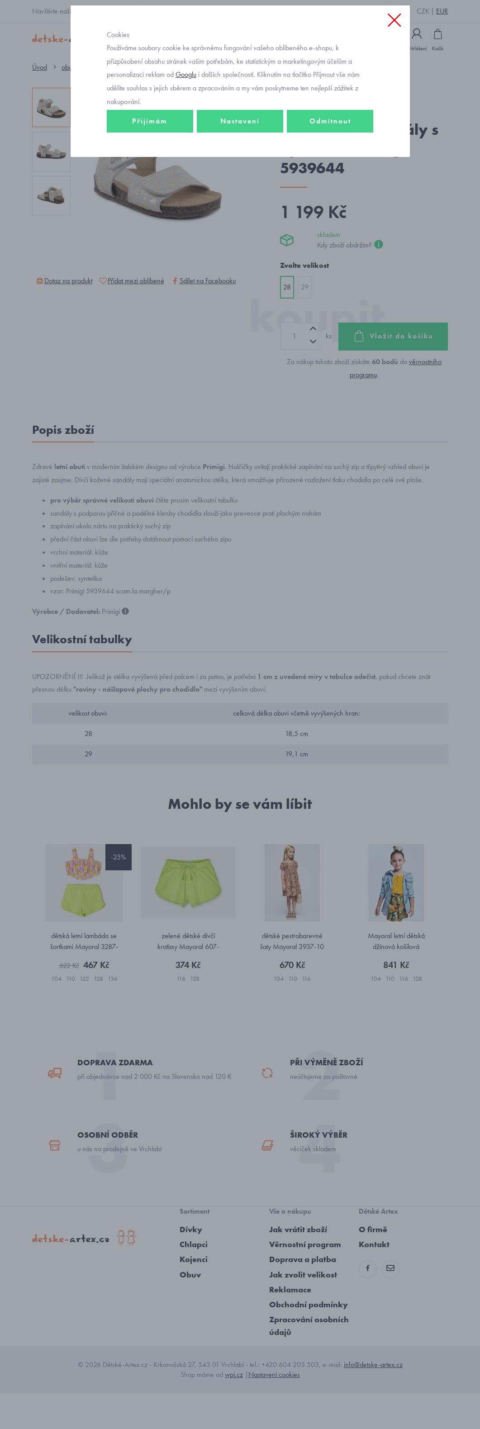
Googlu (186, 114)
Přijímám (149, 161)
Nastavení (240, 161)
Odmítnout (330, 161)
